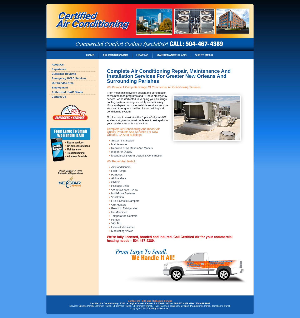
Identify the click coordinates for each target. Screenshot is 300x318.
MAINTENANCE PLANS (172, 55)
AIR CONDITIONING (115, 55)
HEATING (142, 55)
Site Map (146, 301)
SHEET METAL (204, 55)
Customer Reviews (64, 73)
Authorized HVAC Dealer (67, 92)
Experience (59, 69)
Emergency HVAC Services (69, 78)
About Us (58, 64)
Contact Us (59, 96)
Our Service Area (63, 83)
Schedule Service (162, 301)
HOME (90, 55)
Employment (60, 87)
